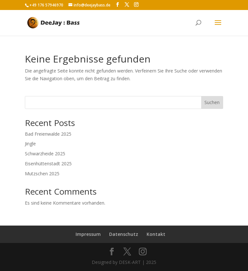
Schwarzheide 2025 (45, 153)
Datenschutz (123, 234)
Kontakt (156, 234)
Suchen (212, 102)
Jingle (30, 143)
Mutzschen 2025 (42, 173)
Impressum (88, 234)
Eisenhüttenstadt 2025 (48, 163)
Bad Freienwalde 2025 (48, 134)
